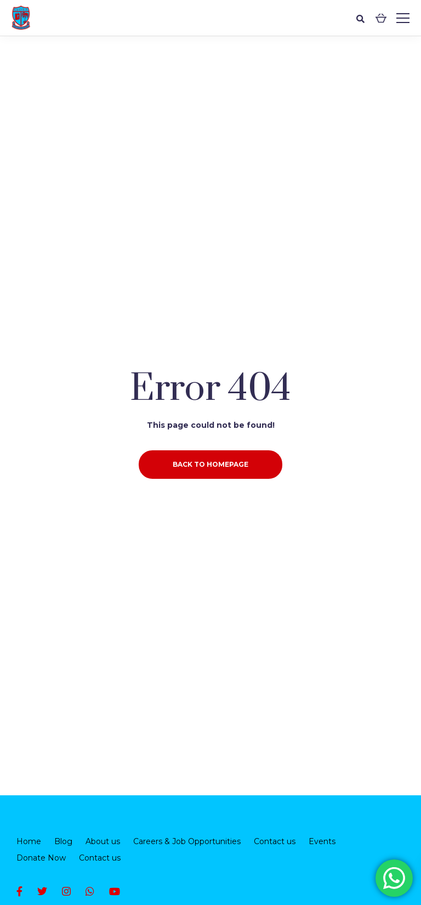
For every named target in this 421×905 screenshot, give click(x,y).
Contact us (274, 841)
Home (28, 841)
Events (322, 841)
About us (103, 841)
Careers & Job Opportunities (187, 841)
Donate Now (41, 858)
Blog (63, 841)
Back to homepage (210, 464)
